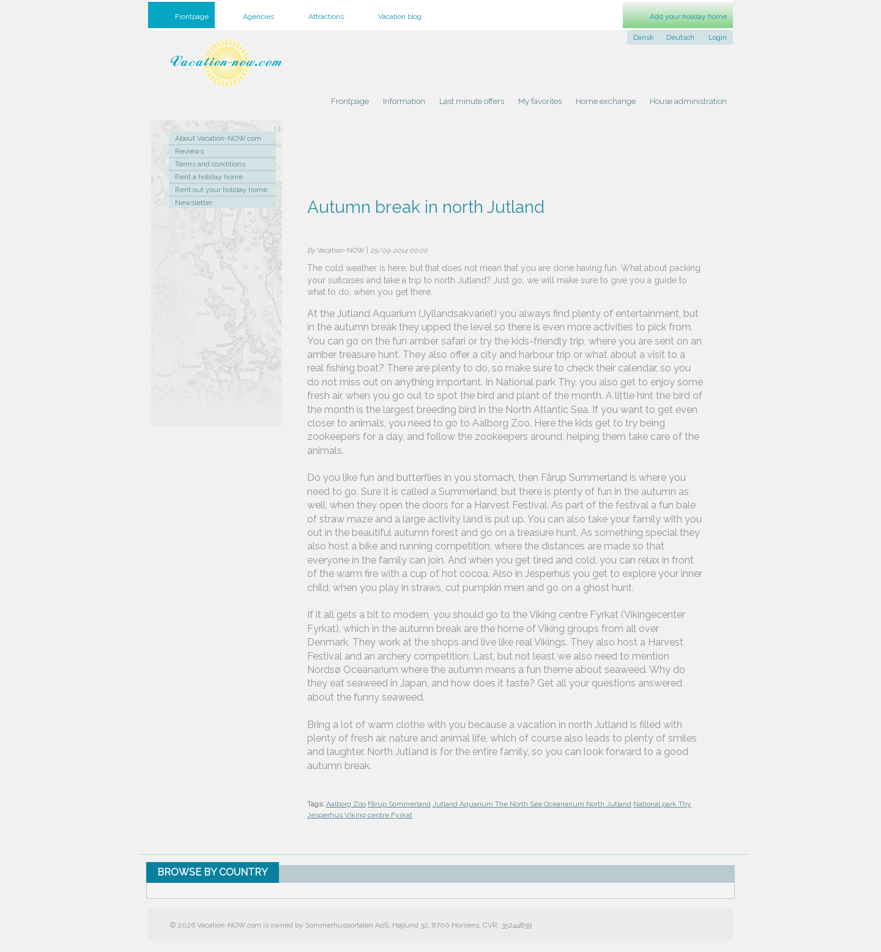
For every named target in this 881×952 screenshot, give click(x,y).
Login (717, 37)
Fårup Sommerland (399, 804)
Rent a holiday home (209, 177)
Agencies (258, 16)
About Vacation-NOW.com (218, 138)
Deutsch (680, 37)
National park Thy (662, 804)
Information (404, 101)
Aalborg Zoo (346, 804)
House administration (688, 101)
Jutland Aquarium (464, 804)
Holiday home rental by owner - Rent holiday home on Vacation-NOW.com (226, 63)
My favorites (540, 101)
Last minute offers (471, 101)
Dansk (643, 37)
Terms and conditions (210, 164)
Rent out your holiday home (221, 189)
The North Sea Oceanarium (540, 804)
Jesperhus (325, 815)
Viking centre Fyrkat (378, 815)
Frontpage (350, 101)
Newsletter (193, 202)
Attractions (326, 16)
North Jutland (608, 804)
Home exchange (606, 101)
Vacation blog (400, 16)
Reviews (189, 151)
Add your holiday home (688, 16)
